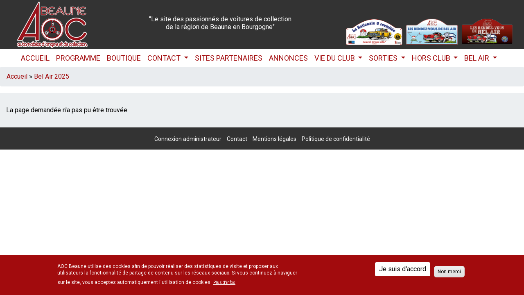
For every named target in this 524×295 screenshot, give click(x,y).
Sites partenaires (228, 58)
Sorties (384, 58)
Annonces (288, 58)
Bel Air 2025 (51, 76)
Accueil (35, 58)
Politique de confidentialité (336, 139)
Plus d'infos (224, 283)
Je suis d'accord (402, 269)
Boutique (124, 58)
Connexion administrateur (187, 139)
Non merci (449, 272)
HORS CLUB (432, 58)
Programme (78, 58)
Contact (164, 58)
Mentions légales (274, 139)
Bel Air (477, 58)
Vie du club (335, 58)
